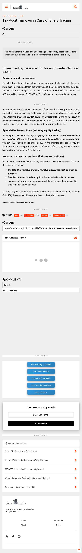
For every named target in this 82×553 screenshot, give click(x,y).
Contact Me (58, 520)
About (23, 525)
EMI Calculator (41, 392)
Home (4, 16)
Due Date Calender (41, 371)
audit (21, 16)
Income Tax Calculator (41, 378)
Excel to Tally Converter (41, 364)
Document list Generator (41, 385)
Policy (58, 525)
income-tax (13, 16)
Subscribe (41, 423)
